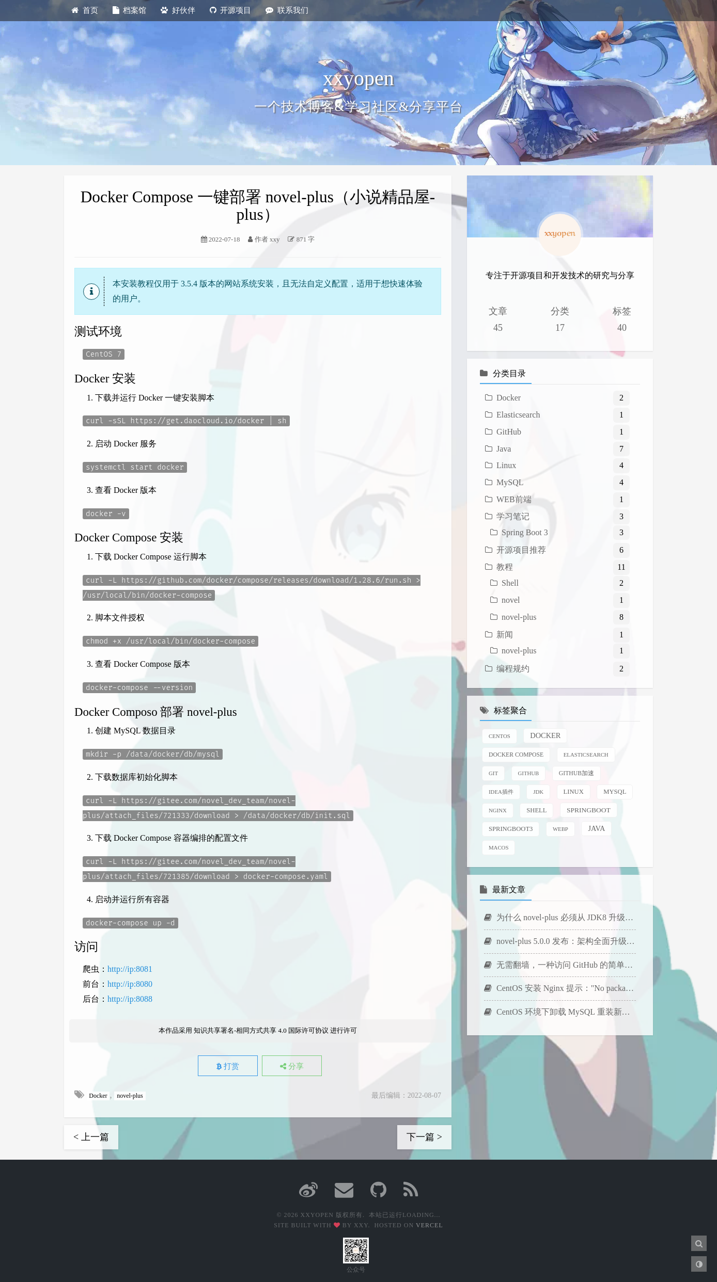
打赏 (224, 1065)
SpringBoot (589, 810)
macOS (498, 847)
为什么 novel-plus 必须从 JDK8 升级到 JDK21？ (560, 917)
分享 (295, 1065)
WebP (560, 829)
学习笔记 (512, 516)
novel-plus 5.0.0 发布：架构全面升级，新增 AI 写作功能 (560, 941)
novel (511, 600)
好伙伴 (178, 10)
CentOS (499, 736)
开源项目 (231, 10)
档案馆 (130, 10)
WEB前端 (514, 499)
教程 (504, 567)
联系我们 (287, 10)
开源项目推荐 (521, 550)
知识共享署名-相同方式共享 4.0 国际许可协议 (261, 1029)
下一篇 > (424, 1135)
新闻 (504, 634)
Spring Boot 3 (525, 532)
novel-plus (130, 1094)
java (596, 828)
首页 (84, 10)
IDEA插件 (501, 792)
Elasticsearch (518, 414)
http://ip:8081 (129, 967)
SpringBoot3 (511, 828)
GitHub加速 (576, 773)
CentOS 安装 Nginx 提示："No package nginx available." (560, 988)
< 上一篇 (91, 1135)
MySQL (509, 482)
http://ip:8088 (129, 997)
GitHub (508, 431)
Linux (506, 465)
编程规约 (512, 668)
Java (503, 448)
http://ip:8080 (129, 982)
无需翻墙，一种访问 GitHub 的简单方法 (560, 964)
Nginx (498, 810)
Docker (98, 1094)
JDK (538, 792)
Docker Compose (516, 754)
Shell (510, 583)
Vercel (429, 1223)
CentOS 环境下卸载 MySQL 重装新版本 (560, 1011)
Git (493, 773)
